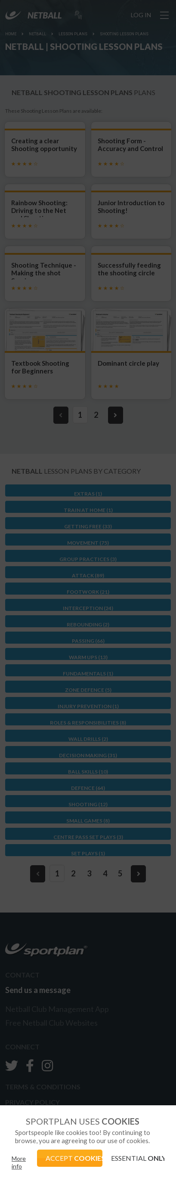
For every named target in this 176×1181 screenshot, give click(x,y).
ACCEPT (74, 1158)
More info (19, 1162)
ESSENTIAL (137, 1158)
